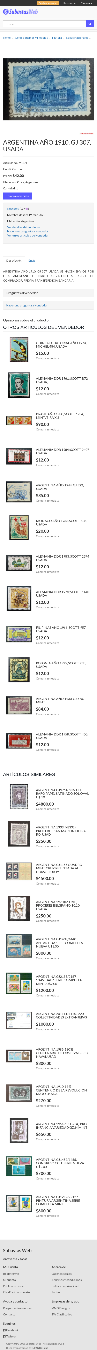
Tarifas (56, 1292)
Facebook (10, 1330)
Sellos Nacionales (77, 37)
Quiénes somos (62, 1273)
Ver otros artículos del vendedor (27, 235)
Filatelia (57, 37)
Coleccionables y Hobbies (31, 37)
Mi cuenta (86, 3)
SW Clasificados (62, 1314)
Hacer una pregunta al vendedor (27, 231)
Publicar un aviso (13, 1286)
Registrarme (11, 1273)
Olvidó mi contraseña (16, 1292)
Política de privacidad (65, 1286)
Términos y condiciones (67, 1280)
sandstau (13, 208)
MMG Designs (61, 1308)
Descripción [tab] (14, 260)
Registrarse (70, 3)
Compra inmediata (17, 196)
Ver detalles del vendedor (23, 227)
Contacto (9, 1314)
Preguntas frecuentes (17, 1308)
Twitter (9, 1336)
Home (7, 37)
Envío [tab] (32, 260)
